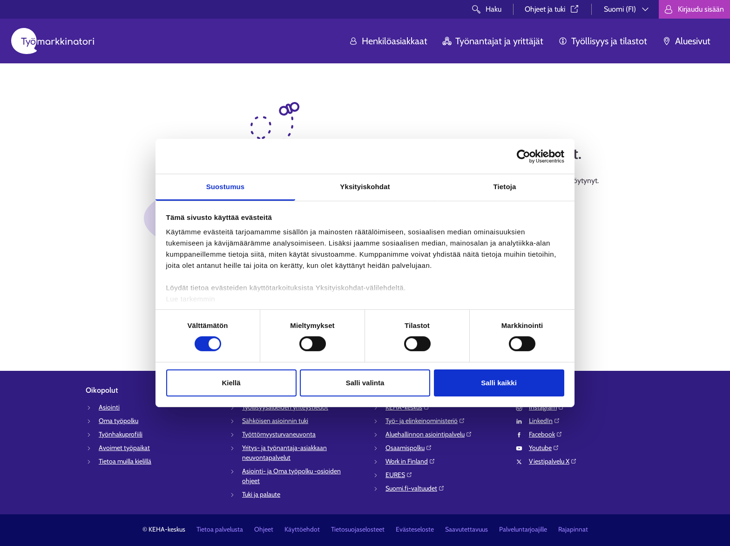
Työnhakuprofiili (120, 434)
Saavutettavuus (466, 529)
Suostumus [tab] (225, 187)
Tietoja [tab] (504, 187)
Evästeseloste (415, 529)
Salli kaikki (499, 383)
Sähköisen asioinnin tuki (275, 420)
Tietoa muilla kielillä (125, 461)
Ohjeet (263, 529)
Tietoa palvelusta (219, 529)
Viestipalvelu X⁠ (553, 461)
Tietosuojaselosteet (358, 529)
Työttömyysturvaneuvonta (279, 434)
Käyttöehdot (302, 529)
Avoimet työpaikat (124, 448)
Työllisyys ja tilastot (602, 41)
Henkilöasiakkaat (388, 41)
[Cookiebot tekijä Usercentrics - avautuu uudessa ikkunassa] (523, 156)
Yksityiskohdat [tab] (365, 187)
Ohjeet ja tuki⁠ (552, 9)
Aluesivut (686, 41)
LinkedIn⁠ (544, 420)
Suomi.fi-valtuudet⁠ (415, 488)
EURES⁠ (398, 475)
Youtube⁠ (544, 448)
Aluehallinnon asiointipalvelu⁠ (428, 434)
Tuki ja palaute (261, 494)
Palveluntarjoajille (523, 529)
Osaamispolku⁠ (408, 448)
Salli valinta (365, 383)
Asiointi (109, 407)
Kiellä (231, 383)
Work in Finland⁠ (410, 461)
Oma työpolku (118, 420)
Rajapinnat (573, 529)
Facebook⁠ (545, 434)
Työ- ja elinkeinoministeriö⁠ (425, 420)
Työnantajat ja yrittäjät (492, 41)
